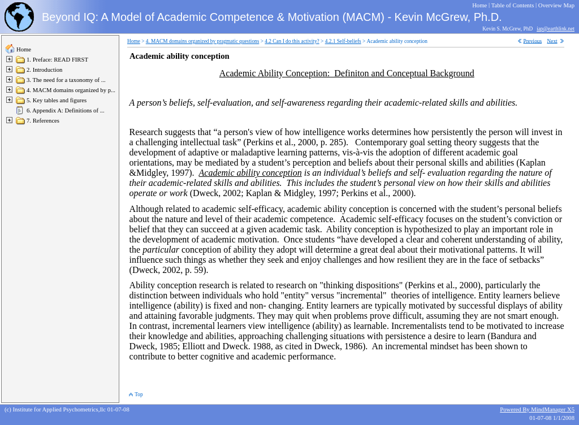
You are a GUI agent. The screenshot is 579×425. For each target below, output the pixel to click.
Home (23, 49)
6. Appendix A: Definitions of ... (66, 110)
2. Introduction (44, 70)
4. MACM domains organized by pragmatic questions (203, 41)
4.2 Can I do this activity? (292, 41)
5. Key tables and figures (57, 100)
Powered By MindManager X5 (537, 409)
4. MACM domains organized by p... (71, 90)
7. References (43, 121)
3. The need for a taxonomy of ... (66, 80)
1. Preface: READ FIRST (57, 60)
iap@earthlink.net (555, 29)
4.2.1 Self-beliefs (343, 41)
